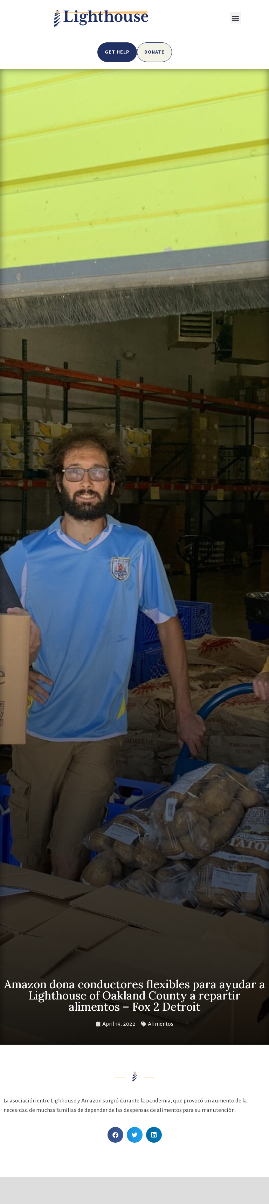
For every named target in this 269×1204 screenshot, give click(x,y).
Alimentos (160, 1024)
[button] (235, 17)
